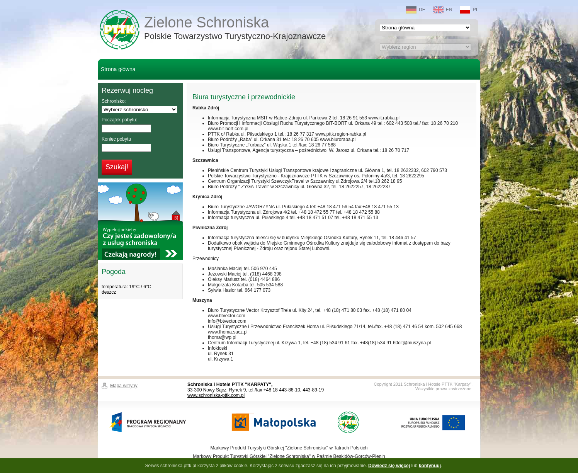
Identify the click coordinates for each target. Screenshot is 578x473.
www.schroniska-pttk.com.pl (216, 395)
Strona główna (118, 69)
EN (442, 10)
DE (415, 10)
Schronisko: (114, 101)
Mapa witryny (124, 385)
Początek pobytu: (119, 120)
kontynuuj (430, 465)
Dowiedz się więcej (389, 465)
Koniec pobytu (116, 139)
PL (469, 10)
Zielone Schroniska (235, 28)
